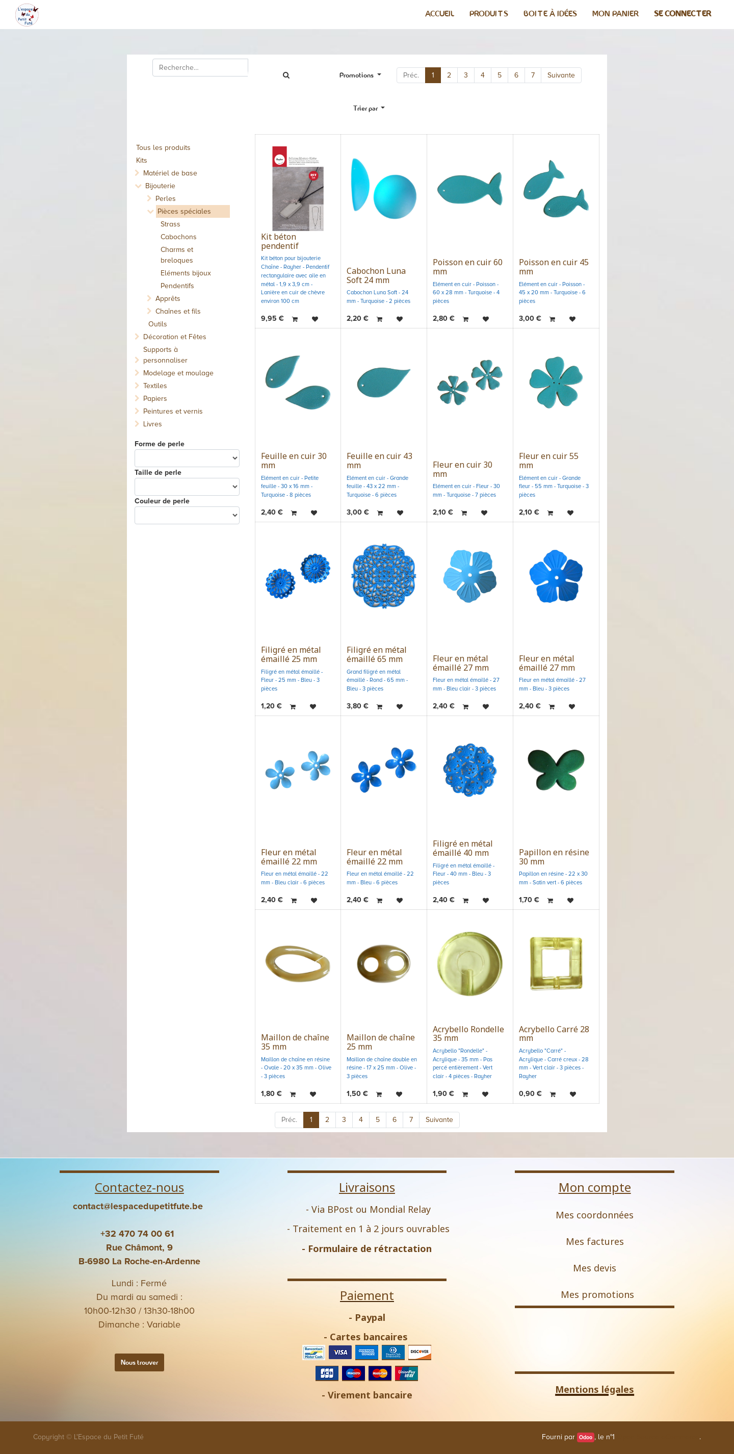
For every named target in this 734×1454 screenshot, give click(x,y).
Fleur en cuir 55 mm (549, 460)
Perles (165, 198)
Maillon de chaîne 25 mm (381, 1042)
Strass (170, 224)
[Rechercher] (286, 75)
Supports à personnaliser (165, 355)
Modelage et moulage (178, 373)
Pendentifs (177, 286)
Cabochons (179, 237)
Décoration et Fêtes (174, 337)
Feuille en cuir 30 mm (294, 460)
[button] (369, 108)
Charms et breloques (177, 255)
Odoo (585, 1437)
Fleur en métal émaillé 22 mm (289, 857)
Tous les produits (163, 147)
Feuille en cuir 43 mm (379, 460)
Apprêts (167, 298)
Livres (152, 424)
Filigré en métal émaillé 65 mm (377, 654)
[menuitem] (439, 14)
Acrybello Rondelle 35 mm (468, 1034)
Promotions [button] (357, 75)
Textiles (155, 385)
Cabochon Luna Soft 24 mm (376, 275)
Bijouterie (160, 186)
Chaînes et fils (178, 311)
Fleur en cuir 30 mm (462, 469)
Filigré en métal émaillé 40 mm (463, 848)
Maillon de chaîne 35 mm (295, 1042)
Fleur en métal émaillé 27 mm (461, 663)
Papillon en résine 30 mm (554, 857)
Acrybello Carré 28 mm (554, 1034)
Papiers (155, 398)
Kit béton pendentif (280, 241)
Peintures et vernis (173, 411)
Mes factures (595, 1241)
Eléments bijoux (186, 273)
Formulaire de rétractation (370, 1248)
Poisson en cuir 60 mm (468, 267)
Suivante (561, 75)
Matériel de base (170, 173)
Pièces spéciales (184, 211)
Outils (157, 324)
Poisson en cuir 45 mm (554, 267)
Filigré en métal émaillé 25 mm (291, 654)
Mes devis (594, 1268)
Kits (141, 160)
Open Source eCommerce (658, 1437)
